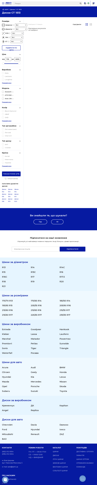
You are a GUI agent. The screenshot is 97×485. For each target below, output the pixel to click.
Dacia (34, 388)
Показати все (6, 84)
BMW (62, 330)
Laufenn (64, 297)
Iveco (62, 393)
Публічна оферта (10, 458)
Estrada (6, 292)
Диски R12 (4, 154)
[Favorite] (88, 3)
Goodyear (36, 292)
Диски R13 (10, 154)
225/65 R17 (36, 278)
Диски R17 (16, 159)
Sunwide (64, 307)
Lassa (34, 297)
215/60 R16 (7, 273)
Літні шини (58, 422)
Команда (80, 430)
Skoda (63, 349)
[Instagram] (31, 480)
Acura (5, 330)
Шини (56, 415)
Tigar (33, 311)
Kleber (5, 297)
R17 (32, 240)
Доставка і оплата (85, 415)
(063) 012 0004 (7, 415)
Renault (35, 397)
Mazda (5, 345)
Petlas (34, 307)
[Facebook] (41, 480)
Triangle (64, 311)
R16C (4, 240)
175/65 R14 (36, 264)
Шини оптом (82, 422)
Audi (33, 330)
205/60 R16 (65, 268)
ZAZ (62, 397)
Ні (57, 185)
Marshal (6, 302)
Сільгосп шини (60, 434)
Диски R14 (16, 154)
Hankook (64, 292)
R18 (4, 245)
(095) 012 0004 (8, 417)
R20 (62, 245)
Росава (34, 316)
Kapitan (64, 369)
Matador (35, 302)
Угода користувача (11, 462)
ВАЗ (4, 402)
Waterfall (7, 316)
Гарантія (80, 419)
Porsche (35, 349)
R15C (33, 235)
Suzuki (34, 354)
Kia (32, 340)
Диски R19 (10, 163)
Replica (35, 373)
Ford (4, 393)
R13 (4, 230)
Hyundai (6, 340)
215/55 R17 (65, 273)
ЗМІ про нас (7, 450)
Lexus (63, 340)
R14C (62, 230)
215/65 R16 (36, 273)
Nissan (63, 345)
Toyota (63, 354)
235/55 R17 (65, 278)
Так (40, 185)
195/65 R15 (7, 268)
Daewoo (64, 388)
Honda (63, 335)
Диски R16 (10, 159)
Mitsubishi (7, 397)
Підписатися (72, 212)
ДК (32, 369)
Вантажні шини (60, 430)
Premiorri (7, 307)
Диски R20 (16, 163)
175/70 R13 (7, 264)
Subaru (6, 354)
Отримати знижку (85, 426)
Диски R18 (4, 163)
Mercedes (36, 345)
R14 (33, 230)
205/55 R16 (36, 268)
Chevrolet (7, 388)
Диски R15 (4, 159)
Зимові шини (59, 426)
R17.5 (62, 240)
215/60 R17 (7, 278)
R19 (32, 245)
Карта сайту (7, 472)
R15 (3, 235)
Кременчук (8, 369)
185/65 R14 (65, 264)
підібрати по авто (11, 48)
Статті (4, 446)
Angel (5, 373)
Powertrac (65, 302)
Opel (4, 349)
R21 (4, 249)
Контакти (6, 454)
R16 (61, 235)
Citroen (6, 335)
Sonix (5, 311)
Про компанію (9, 442)
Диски (56, 419)
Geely (34, 335)
